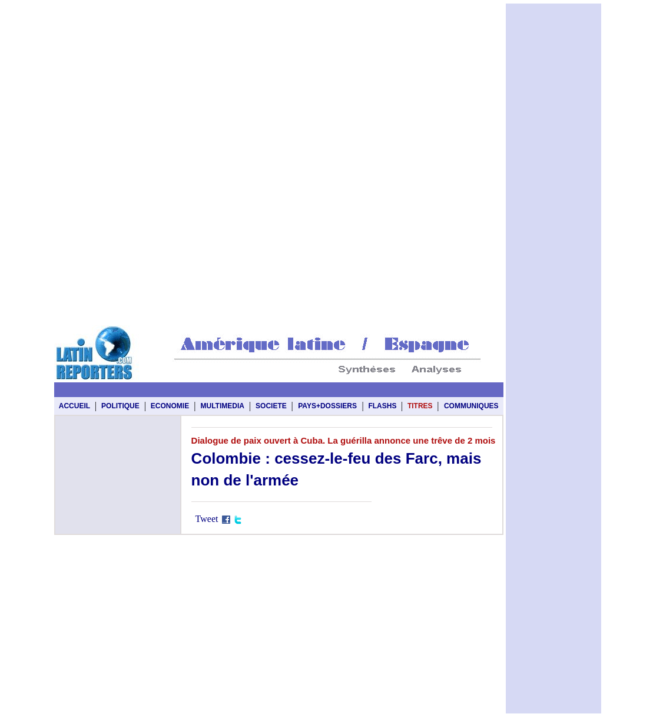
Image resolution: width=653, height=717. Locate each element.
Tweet (206, 519)
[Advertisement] (279, 30)
